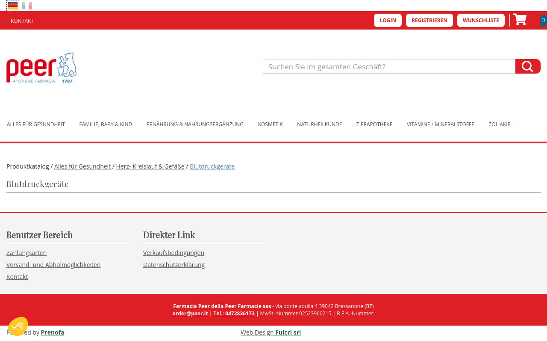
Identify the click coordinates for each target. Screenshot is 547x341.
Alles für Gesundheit (83, 166)
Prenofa (53, 332)
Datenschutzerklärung (174, 265)
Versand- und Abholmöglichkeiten (53, 265)
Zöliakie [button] (500, 124)
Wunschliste (481, 20)
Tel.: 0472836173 (233, 313)
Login (387, 20)
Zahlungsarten (26, 253)
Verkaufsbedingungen (173, 253)
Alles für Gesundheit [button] (36, 124)
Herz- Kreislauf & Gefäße (150, 166)
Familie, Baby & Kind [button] (105, 124)
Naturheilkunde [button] (319, 124)
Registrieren (429, 20)
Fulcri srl (288, 332)
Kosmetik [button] (270, 124)
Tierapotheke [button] (374, 124)
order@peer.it (190, 313)
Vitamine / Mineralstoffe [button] (440, 124)
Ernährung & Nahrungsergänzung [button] (195, 124)
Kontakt (22, 20)
